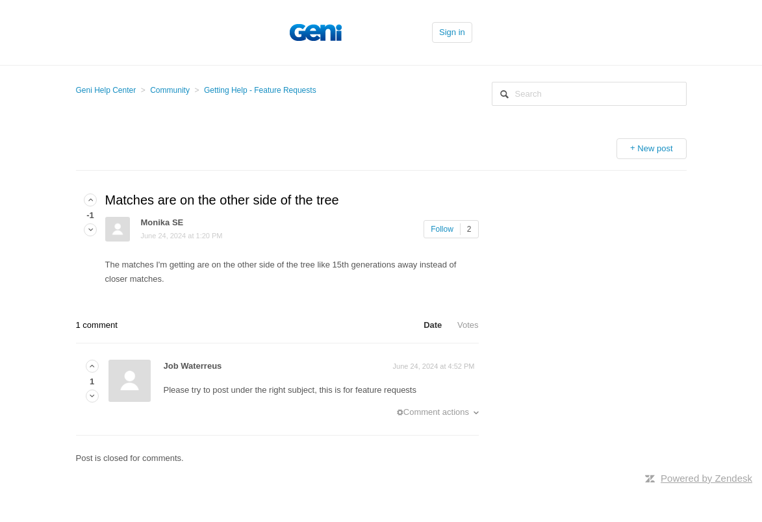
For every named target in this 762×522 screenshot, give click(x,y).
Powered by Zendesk (706, 478)
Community (170, 90)
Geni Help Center (106, 90)
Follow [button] (442, 229)
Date (433, 325)
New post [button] (654, 148)
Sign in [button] (452, 32)
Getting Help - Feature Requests (260, 90)
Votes (468, 325)
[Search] (589, 94)
